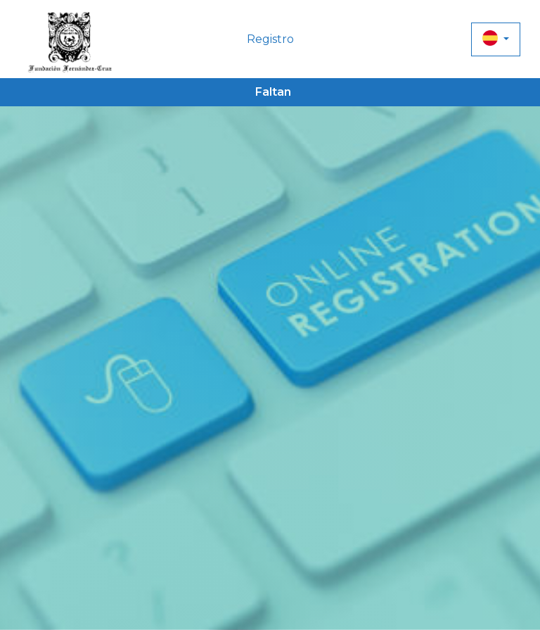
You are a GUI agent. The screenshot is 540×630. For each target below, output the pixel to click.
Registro (270, 39)
